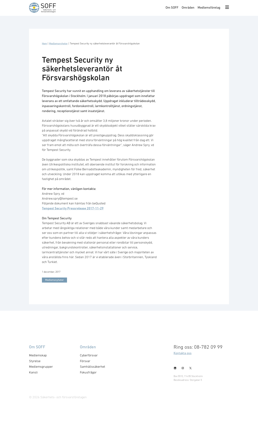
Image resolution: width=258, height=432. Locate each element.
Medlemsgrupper (41, 366)
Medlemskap (38, 355)
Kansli (33, 372)
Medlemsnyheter (58, 43)
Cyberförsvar (89, 355)
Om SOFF (172, 7)
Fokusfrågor (88, 372)
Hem (44, 43)
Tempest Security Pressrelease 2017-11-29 (73, 208)
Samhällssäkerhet (92, 366)
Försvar (85, 361)
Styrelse (34, 361)
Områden (188, 7)
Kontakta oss (183, 353)
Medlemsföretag (209, 7)
